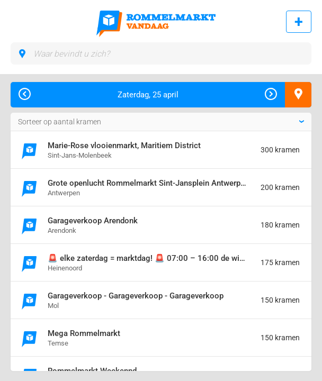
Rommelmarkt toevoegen (298, 22)
